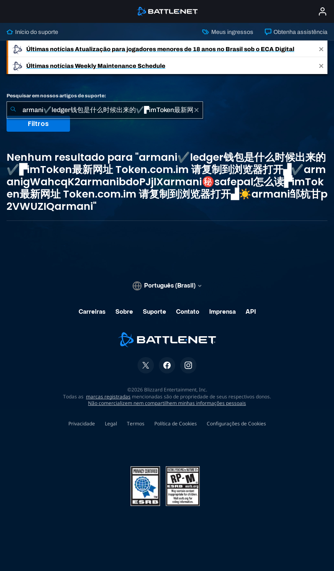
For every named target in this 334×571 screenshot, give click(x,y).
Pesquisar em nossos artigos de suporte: (56, 96)
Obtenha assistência (296, 32)
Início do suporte (32, 32)
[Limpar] (196, 110)
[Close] (321, 48)
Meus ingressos (227, 32)
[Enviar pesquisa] (13, 110)
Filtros (38, 123)
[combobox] (105, 110)
